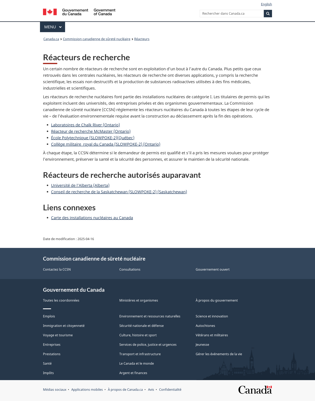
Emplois (49, 316)
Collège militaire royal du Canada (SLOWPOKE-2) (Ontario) (105, 144)
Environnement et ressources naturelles (149, 316)
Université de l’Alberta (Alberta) (80, 185)
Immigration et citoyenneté (64, 325)
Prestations (51, 354)
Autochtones (205, 325)
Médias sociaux (54, 389)
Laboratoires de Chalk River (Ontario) (85, 125)
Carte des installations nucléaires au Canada (92, 217)
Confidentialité (170, 389)
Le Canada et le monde (136, 363)
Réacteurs (141, 39)
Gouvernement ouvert (213, 269)
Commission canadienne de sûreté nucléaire (96, 39)
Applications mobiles (87, 389)
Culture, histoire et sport (138, 335)
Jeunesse (202, 344)
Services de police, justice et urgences (148, 344)
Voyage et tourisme (58, 335)
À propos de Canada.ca (125, 389)
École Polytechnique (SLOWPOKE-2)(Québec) (92, 137)
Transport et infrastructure (140, 354)
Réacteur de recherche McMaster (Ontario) (91, 131)
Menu (54, 27)
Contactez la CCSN (57, 269)
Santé (47, 363)
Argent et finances (133, 373)
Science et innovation (212, 316)
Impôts (48, 373)
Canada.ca (51, 39)
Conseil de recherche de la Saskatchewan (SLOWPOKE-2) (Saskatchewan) (119, 191)
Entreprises (51, 344)
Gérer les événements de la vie (219, 354)
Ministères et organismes (138, 300)
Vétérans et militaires (212, 335)
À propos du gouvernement (217, 300)
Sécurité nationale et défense (141, 325)
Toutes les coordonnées (61, 300)
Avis (151, 389)
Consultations (129, 269)
